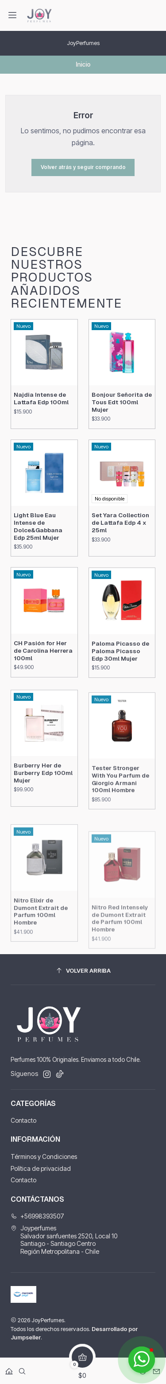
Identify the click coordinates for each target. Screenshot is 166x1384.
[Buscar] (22, 1368)
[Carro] (82, 1368)
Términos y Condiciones (44, 1156)
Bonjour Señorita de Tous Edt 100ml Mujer (122, 421)
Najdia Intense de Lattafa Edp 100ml (41, 409)
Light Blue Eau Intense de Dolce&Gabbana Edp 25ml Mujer (38, 557)
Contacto (23, 1120)
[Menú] (12, 15)
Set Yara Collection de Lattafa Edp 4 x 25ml (120, 563)
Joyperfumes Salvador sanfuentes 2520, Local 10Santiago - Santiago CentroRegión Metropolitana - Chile (64, 1239)
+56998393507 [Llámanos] (37, 1216)
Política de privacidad (41, 1168)
